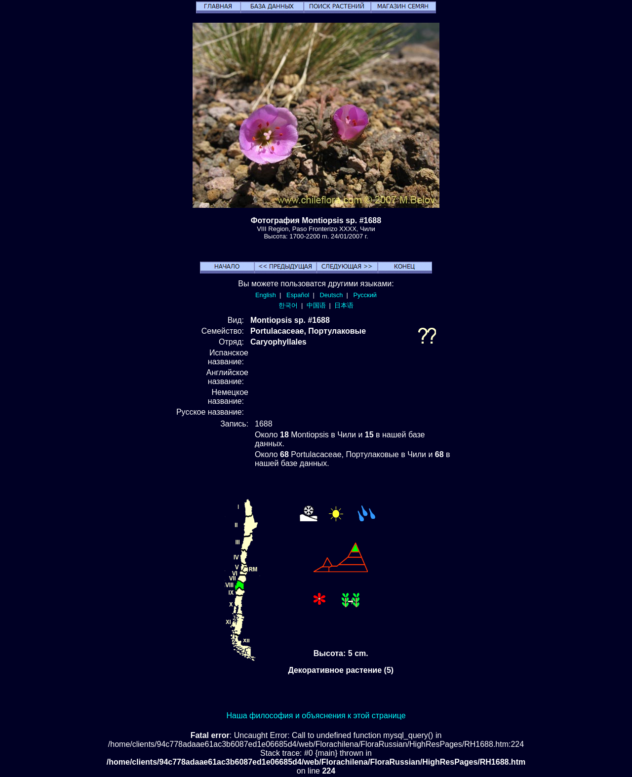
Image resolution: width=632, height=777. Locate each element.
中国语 (316, 305)
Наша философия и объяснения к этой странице (315, 715)
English (265, 295)
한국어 (288, 305)
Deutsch (331, 295)
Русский (365, 295)
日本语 (344, 305)
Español (297, 295)
